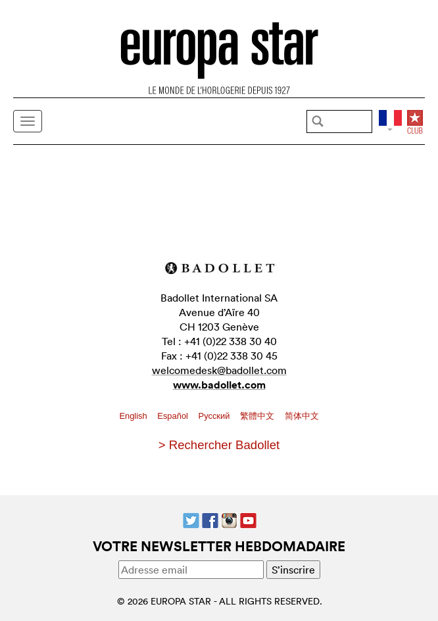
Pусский (215, 416)
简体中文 (302, 416)
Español (173, 416)
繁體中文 (258, 416)
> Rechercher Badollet (219, 445)
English (134, 416)
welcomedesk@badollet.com (219, 370)
